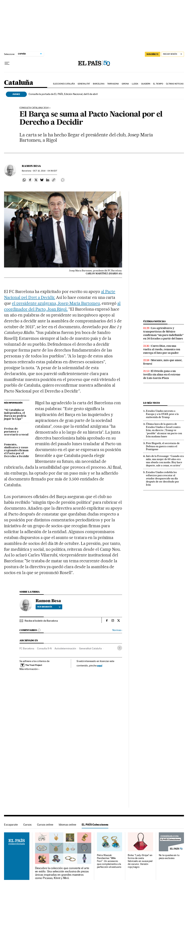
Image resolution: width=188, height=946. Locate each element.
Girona (125, 84)
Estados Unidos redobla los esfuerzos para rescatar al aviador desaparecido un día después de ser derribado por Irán (162, 478)
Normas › (117, 630)
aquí (99, 665)
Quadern (145, 84)
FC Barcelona (26, 648)
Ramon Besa (31, 166)
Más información (29, 669)
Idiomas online (67, 824)
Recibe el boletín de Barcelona (41, 620)
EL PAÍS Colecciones (95, 824)
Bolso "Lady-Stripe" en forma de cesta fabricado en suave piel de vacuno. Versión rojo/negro (140, 861)
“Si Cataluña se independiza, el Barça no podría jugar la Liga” (15, 414)
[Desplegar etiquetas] (119, 647)
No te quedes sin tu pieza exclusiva (169, 857)
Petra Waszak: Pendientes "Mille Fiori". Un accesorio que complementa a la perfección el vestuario (109, 861)
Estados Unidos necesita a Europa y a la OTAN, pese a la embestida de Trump (162, 414)
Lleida (135, 84)
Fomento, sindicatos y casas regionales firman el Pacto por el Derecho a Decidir (16, 450)
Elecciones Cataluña (64, 84)
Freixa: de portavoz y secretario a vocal (16, 432)
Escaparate (11, 824)
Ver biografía (49, 606)
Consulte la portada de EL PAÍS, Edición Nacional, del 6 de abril (63, 94)
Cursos (27, 824)
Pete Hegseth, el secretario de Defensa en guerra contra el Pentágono (163, 446)
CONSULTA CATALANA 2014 (34, 108)
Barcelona (98, 84)
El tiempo (158, 84)
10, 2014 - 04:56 (45, 171)
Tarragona (113, 84)
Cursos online (45, 824)
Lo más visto (151, 402)
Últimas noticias (174, 84)
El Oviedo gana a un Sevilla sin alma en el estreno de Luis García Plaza (161, 374)
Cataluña (18, 82)
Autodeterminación (65, 648)
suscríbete (153, 54)
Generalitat (84, 84)
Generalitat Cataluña (90, 648)
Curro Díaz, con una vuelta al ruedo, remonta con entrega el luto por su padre (161, 349)
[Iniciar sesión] (172, 54)
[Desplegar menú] (7, 63)
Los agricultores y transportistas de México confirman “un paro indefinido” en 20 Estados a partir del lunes (163, 333)
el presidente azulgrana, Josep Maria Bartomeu (56, 303)
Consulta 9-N (44, 648)
